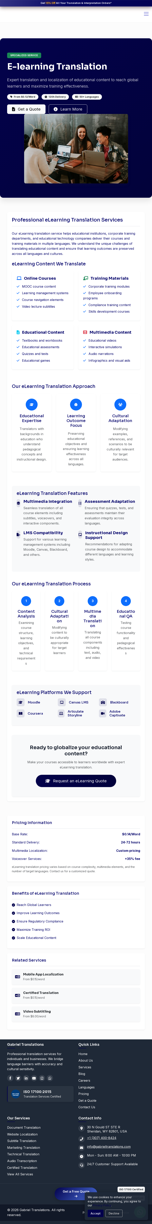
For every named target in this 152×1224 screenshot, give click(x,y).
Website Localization (22, 1134)
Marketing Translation (23, 1148)
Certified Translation (22, 1168)
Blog (81, 1074)
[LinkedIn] (26, 1078)
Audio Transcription (22, 1161)
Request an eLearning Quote (76, 781)
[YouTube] (34, 1078)
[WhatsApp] (50, 1078)
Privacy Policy (102, 1205)
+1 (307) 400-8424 (101, 1138)
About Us (85, 1060)
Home (82, 1054)
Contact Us (86, 1107)
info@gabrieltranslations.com (109, 1147)
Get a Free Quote (76, 1193)
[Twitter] (18, 1078)
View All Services (20, 1174)
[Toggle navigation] (146, 13)
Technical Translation (23, 1154)
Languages (86, 1087)
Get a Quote (26, 109)
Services (84, 1067)
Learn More (68, 109)
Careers (84, 1080)
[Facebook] (10, 1078)
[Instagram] (42, 1078)
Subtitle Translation (21, 1141)
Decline (114, 1213)
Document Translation (24, 1128)
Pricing (83, 1094)
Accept (96, 1213)
